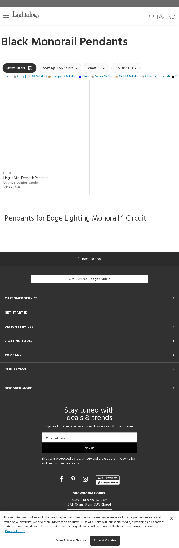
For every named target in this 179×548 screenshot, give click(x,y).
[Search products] (152, 16)
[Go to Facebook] (62, 480)
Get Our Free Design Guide (89, 279)
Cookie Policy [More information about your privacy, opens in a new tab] (15, 531)
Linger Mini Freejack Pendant (25, 178)
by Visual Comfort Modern (21, 183)
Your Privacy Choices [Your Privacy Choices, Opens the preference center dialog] (71, 540)
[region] (89, 529)
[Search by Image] (161, 17)
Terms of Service (59, 463)
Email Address (55, 438)
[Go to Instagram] (86, 480)
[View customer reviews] (108, 480)
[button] (5, 15)
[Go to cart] (172, 15)
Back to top (89, 259)
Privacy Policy (125, 459)
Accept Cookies (105, 540)
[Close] (171, 518)
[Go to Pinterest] (74, 480)
